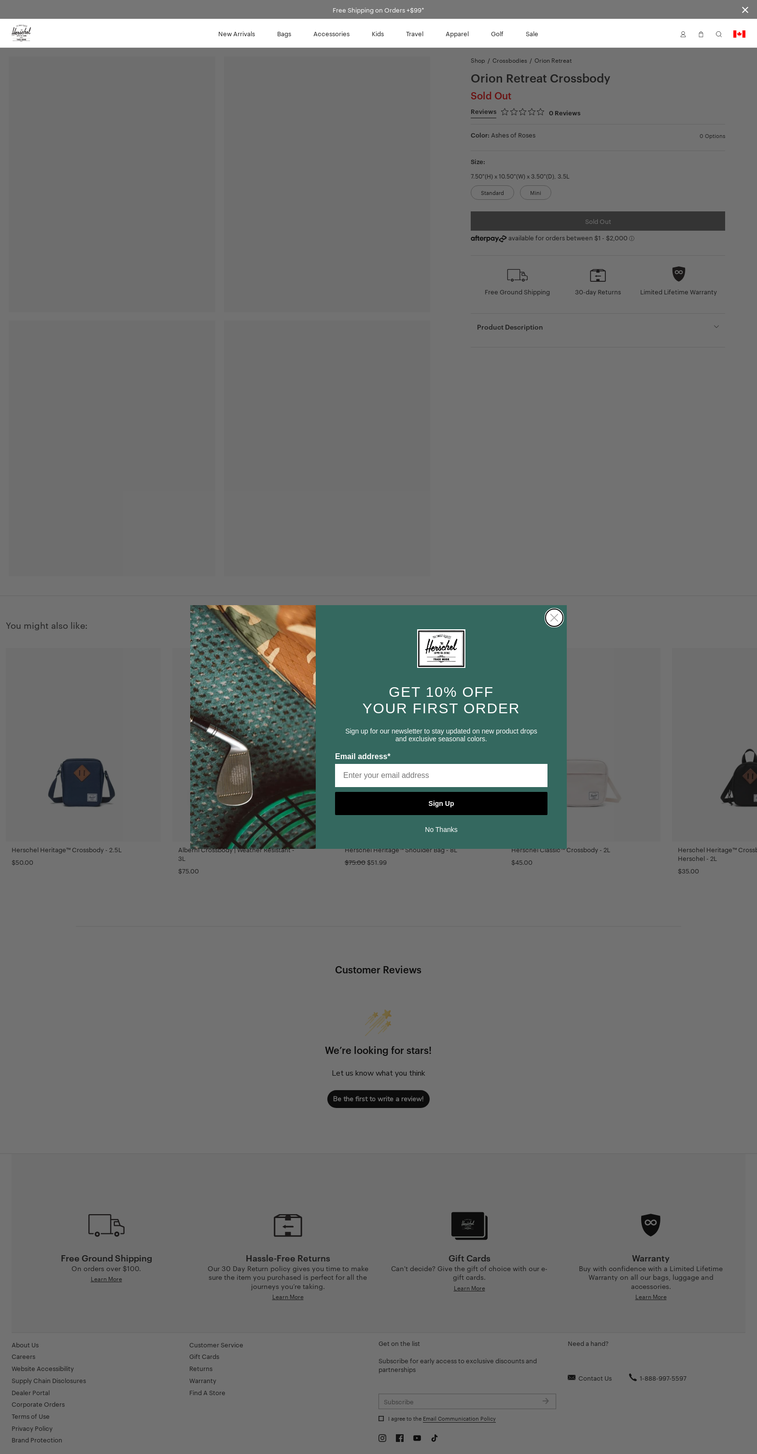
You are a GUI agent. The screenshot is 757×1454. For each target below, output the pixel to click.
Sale (532, 33)
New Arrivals (236, 33)
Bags (284, 33)
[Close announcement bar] (745, 9)
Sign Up (441, 803)
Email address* (363, 756)
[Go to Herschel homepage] (21, 33)
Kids (378, 33)
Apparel (457, 33)
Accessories (331, 33)
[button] (683, 33)
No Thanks (441, 829)
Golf (497, 33)
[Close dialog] (554, 617)
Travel (414, 33)
